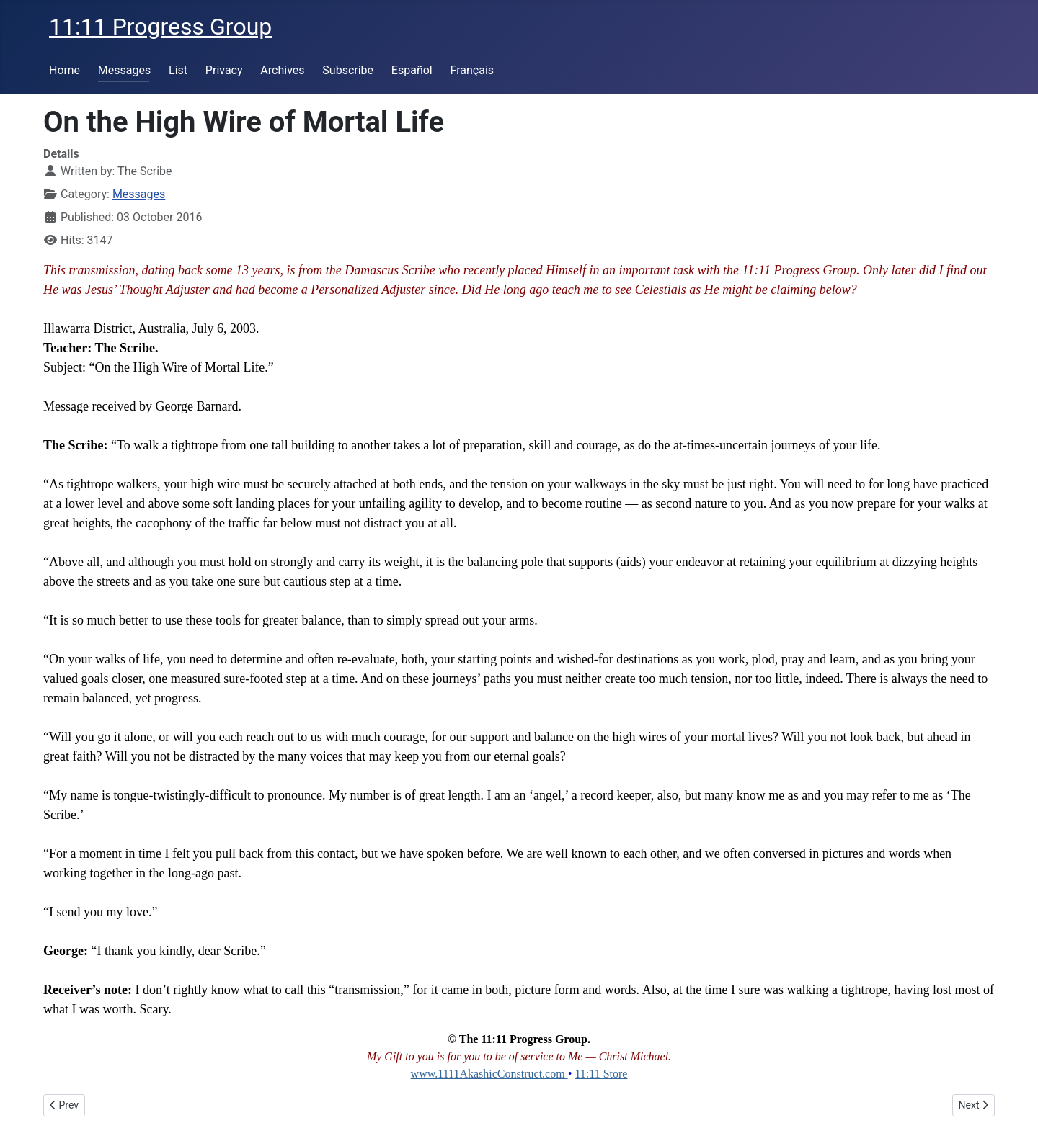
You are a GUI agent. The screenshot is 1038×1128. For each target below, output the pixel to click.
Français (472, 70)
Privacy (224, 70)
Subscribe (347, 70)
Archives (282, 70)
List (178, 70)
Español (411, 70)
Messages (124, 70)
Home (64, 70)
